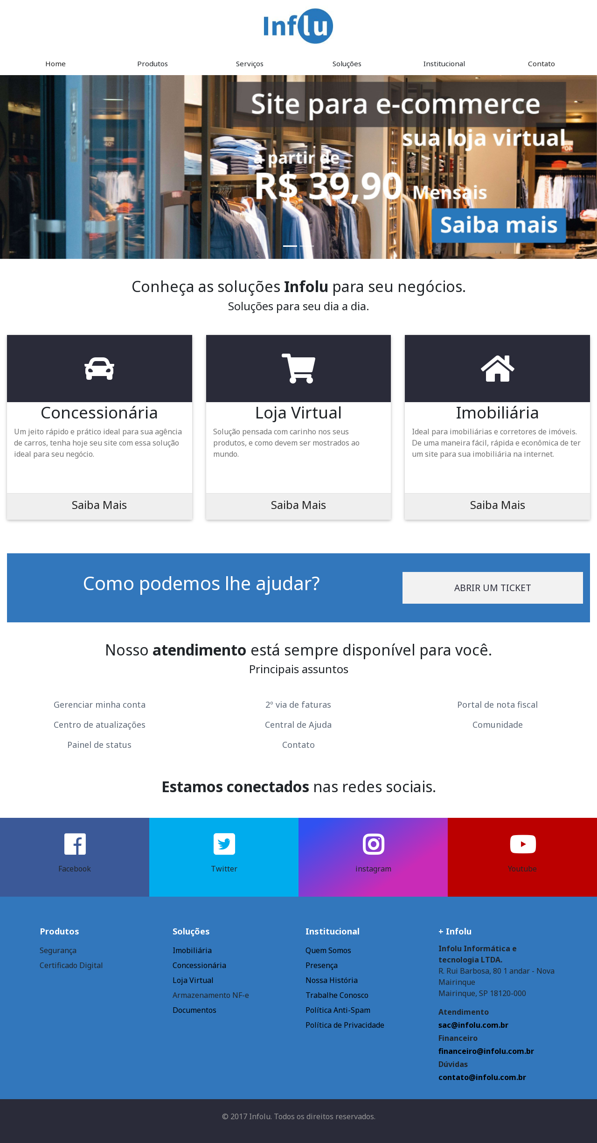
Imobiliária (192, 950)
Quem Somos (328, 950)
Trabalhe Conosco (336, 995)
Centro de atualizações (100, 724)
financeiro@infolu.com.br (486, 1051)
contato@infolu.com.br (482, 1077)
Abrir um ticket (492, 587)
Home (55, 63)
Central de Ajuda (298, 724)
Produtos (152, 63)
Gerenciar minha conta (100, 704)
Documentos (194, 1010)
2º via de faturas (298, 704)
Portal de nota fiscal (497, 704)
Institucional (444, 63)
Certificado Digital (71, 965)
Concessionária (199, 965)
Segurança (58, 950)
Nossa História (331, 980)
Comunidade (497, 724)
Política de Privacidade (344, 1025)
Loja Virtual (193, 980)
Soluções (347, 63)
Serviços (250, 63)
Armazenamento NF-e (211, 995)
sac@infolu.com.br (473, 1025)
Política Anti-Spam (337, 1010)
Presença (321, 965)
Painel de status (99, 744)
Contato (541, 63)
